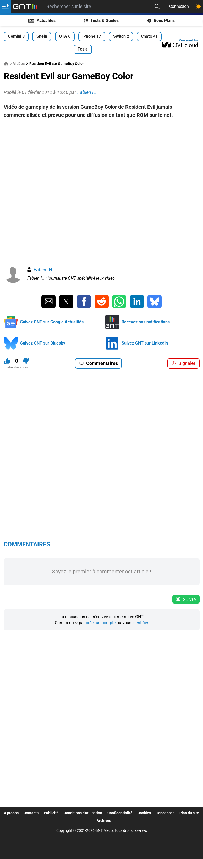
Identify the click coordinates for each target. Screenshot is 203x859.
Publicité (51, 813)
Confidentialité (120, 813)
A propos (11, 813)
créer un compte (101, 622)
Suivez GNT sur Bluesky (42, 343)
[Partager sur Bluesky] (154, 301)
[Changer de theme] (198, 6)
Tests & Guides (101, 20)
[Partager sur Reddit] (102, 301)
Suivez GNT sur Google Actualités (52, 321)
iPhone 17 (91, 36)
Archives (104, 820)
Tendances (165, 813)
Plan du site (189, 813)
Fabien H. (43, 269)
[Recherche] (157, 6)
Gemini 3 (16, 36)
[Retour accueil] (25, 6)
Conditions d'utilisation (83, 813)
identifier (140, 622)
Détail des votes (17, 367)
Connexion (179, 6)
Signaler (183, 363)
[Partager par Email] (48, 301)
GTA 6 (64, 36)
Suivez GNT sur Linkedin (145, 343)
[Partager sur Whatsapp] (119, 301)
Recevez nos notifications (146, 321)
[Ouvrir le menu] (5, 6)
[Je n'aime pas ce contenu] (26, 360)
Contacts (31, 813)
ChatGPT (149, 36)
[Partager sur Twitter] (66, 301)
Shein (41, 36)
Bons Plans (161, 20)
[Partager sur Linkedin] (137, 301)
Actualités (42, 20)
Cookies (144, 813)
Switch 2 (121, 36)
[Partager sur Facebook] (84, 301)
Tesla (83, 49)
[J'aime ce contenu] (7, 360)
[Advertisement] (102, 127)
